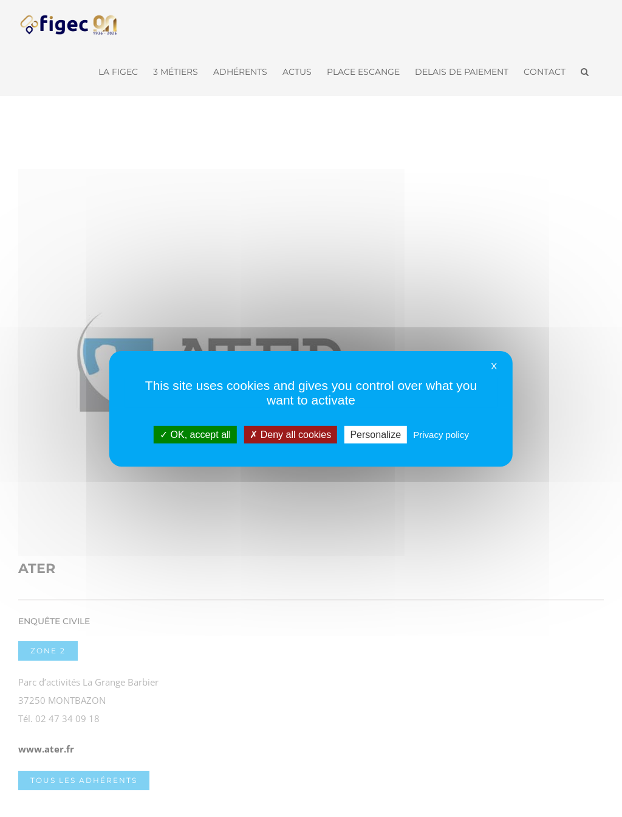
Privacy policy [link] (441, 434)
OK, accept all (195, 434)
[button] (585, 70)
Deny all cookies (290, 434)
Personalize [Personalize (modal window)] (375, 434)
